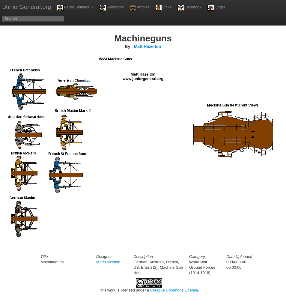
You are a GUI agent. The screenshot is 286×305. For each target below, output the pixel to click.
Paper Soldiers (75, 8)
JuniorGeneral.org (27, 7)
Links (163, 8)
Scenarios (112, 8)
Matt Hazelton (147, 46)
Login (216, 8)
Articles (140, 8)
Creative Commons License (174, 290)
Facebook (189, 8)
